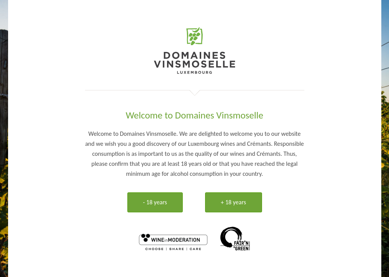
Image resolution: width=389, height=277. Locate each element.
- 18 (155, 202)
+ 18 (233, 202)
